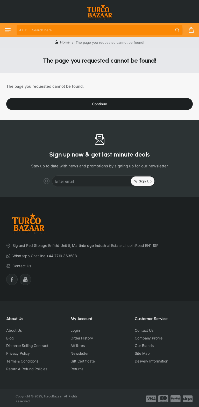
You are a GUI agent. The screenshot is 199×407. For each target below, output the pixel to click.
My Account (81, 318)
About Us (14, 318)
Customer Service (151, 318)
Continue (99, 104)
